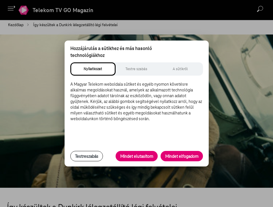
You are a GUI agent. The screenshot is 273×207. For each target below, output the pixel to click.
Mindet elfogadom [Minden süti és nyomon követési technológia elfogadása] (181, 156)
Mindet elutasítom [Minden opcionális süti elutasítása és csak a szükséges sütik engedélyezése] (136, 156)
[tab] (93, 69)
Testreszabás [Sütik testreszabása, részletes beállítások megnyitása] (86, 156)
